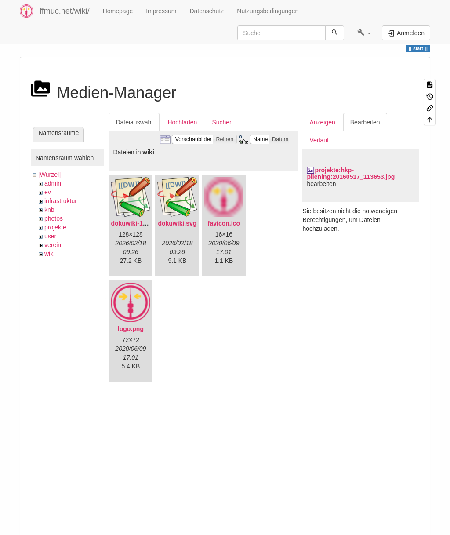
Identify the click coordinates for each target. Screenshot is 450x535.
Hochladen (182, 122)
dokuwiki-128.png (136, 223)
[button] (364, 33)
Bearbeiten (365, 122)
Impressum (161, 11)
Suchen (222, 122)
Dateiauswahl (134, 122)
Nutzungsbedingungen (267, 11)
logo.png (131, 328)
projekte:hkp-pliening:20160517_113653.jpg (351, 173)
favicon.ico (224, 223)
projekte (55, 227)
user (50, 236)
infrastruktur (60, 200)
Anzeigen (322, 122)
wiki (49, 253)
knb (49, 209)
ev (47, 192)
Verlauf (319, 140)
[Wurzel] (49, 174)
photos (53, 218)
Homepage (118, 11)
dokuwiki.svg (177, 223)
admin (52, 183)
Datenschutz (206, 11)
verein (52, 244)
